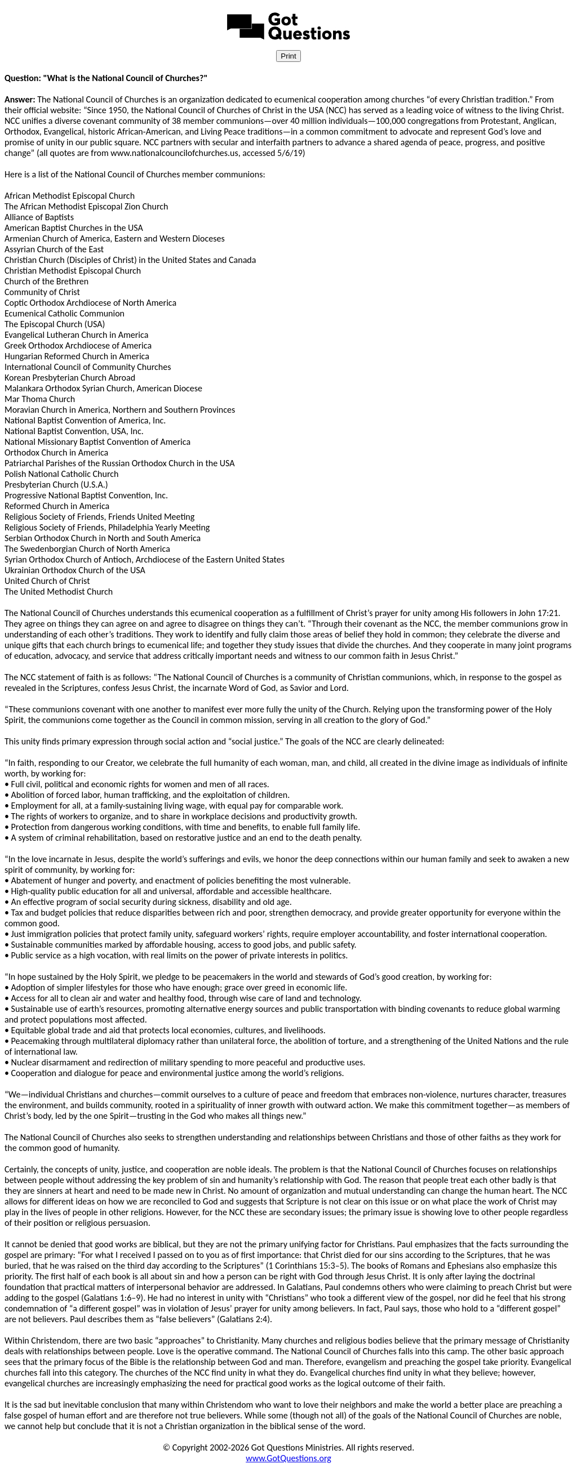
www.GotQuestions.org (288, 1458)
